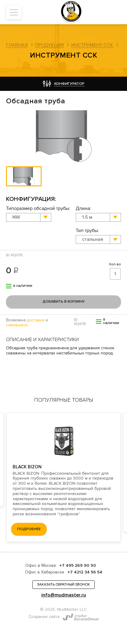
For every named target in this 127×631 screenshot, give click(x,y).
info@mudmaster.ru (63, 595)
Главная (17, 45)
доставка (35, 320)
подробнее (29, 529)
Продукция (49, 45)
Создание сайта (44, 617)
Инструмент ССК (92, 45)
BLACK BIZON (27, 467)
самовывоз (17, 325)
